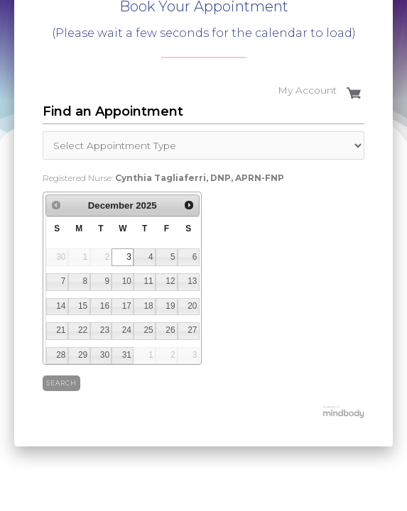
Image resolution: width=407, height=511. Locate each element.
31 (126, 355)
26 (170, 330)
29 (82, 355)
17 (126, 306)
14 (60, 306)
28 (60, 355)
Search (61, 383)
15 (82, 306)
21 (60, 330)
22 (82, 330)
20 (192, 306)
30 (104, 355)
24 (126, 330)
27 (192, 330)
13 (192, 281)
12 (170, 281)
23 (104, 330)
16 (104, 306)
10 (126, 281)
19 (170, 306)
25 (148, 330)
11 (148, 281)
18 (148, 306)
